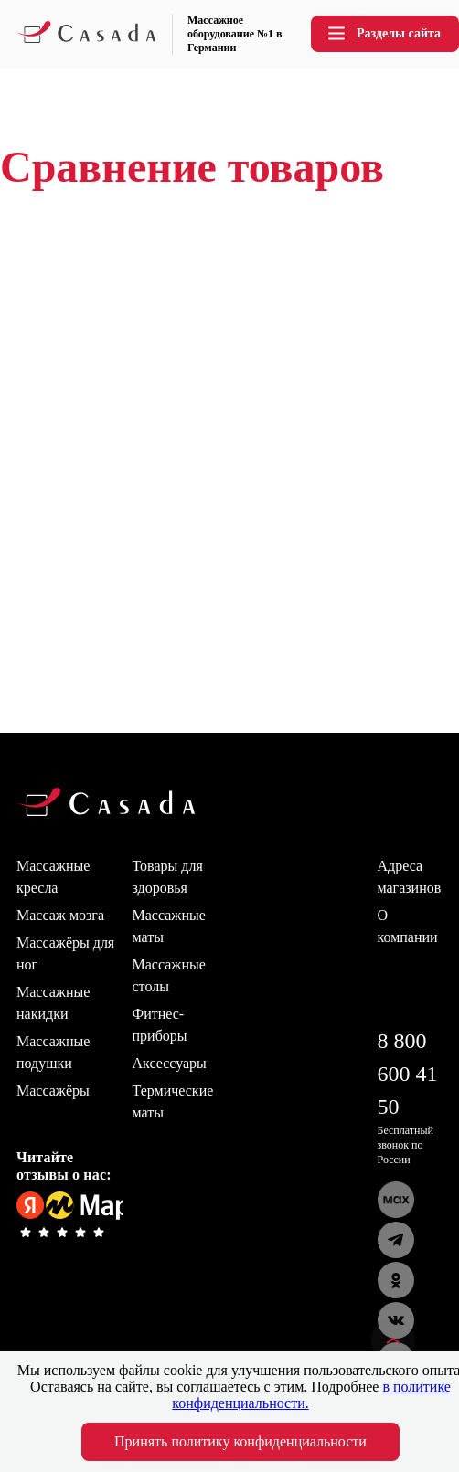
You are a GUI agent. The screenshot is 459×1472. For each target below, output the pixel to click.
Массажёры (53, 1090)
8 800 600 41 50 (408, 1073)
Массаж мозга (60, 915)
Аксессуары (170, 1063)
